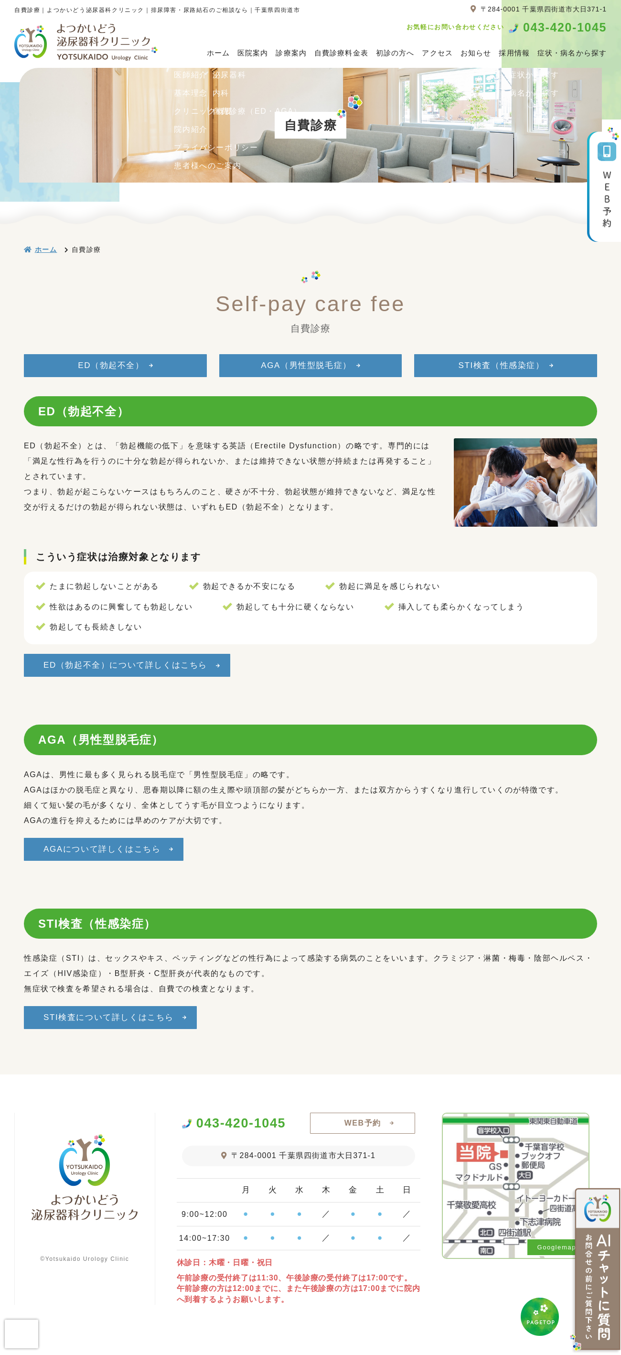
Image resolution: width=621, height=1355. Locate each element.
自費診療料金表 (341, 53)
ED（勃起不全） (111, 365)
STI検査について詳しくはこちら (112, 1029)
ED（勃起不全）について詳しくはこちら (129, 667)
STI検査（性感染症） (501, 365)
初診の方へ (395, 53)
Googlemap (556, 1261)
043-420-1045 (565, 27)
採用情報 (514, 53)
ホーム (218, 53)
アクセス (437, 53)
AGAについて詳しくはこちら (105, 856)
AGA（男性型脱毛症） (306, 365)
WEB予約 (362, 1137)
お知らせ (476, 53)
